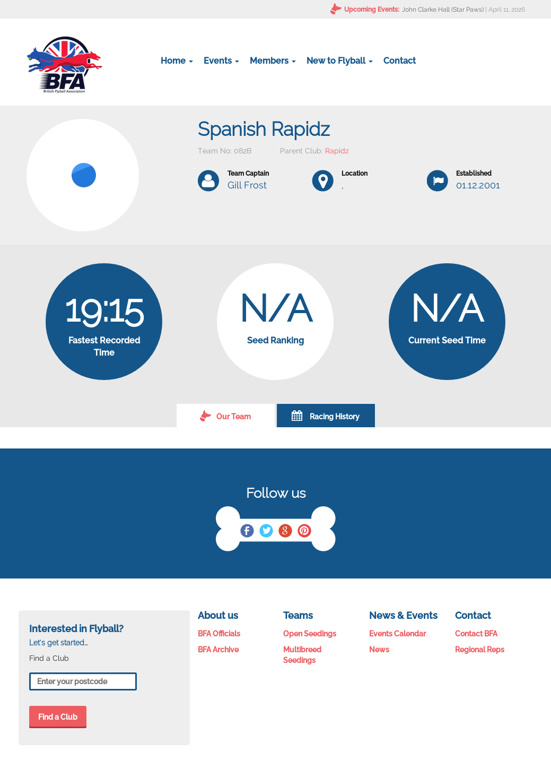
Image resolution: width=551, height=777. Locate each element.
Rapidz (337, 150)
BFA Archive (218, 649)
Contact (399, 61)
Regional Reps (479, 649)
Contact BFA (476, 633)
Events (221, 61)
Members (273, 61)
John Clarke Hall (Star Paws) (443, 9)
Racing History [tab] (326, 415)
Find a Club (57, 717)
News (379, 649)
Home (177, 61)
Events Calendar (397, 633)
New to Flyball (340, 61)
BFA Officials (219, 633)
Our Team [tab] (225, 415)
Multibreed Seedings (302, 654)
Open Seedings (309, 633)
